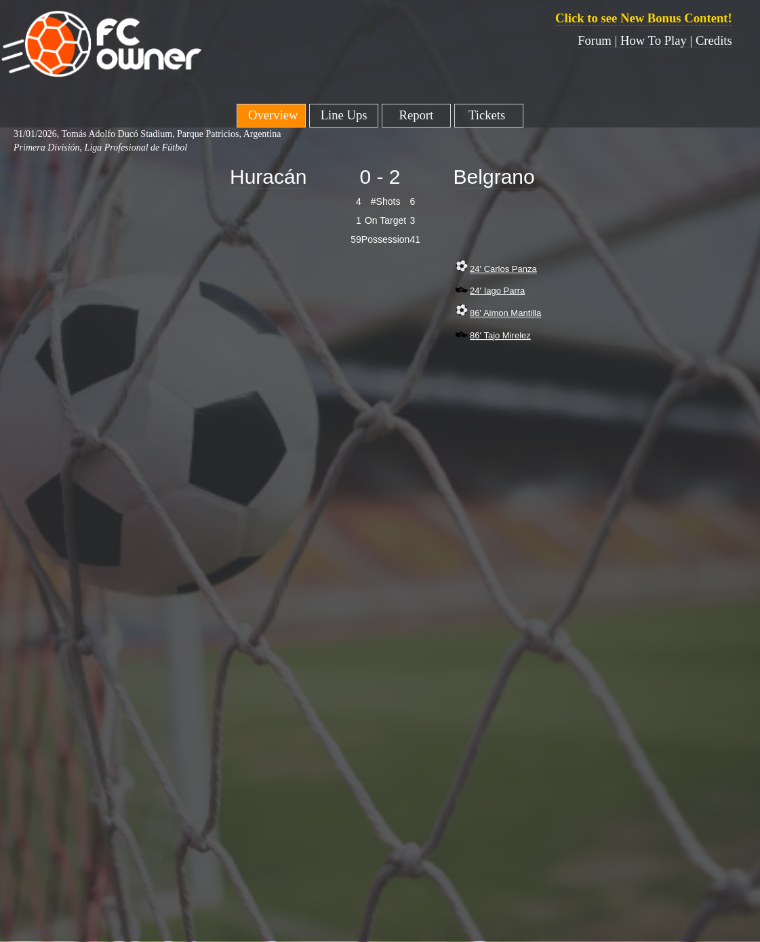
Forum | (599, 40)
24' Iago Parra (497, 291)
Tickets (488, 115)
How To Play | (658, 40)
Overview (271, 115)
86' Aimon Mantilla (505, 313)
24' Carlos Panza (503, 269)
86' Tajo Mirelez (500, 335)
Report (416, 115)
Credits (714, 40)
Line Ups (344, 115)
